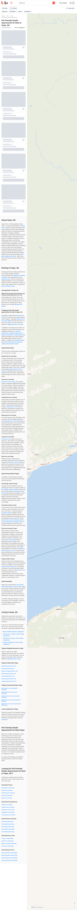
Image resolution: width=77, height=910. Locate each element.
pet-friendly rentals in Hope (9, 489)
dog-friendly (15, 491)
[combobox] (19, 3)
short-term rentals (10, 539)
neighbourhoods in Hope (14, 659)
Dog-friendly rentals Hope (8, 829)
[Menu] (72, 3)
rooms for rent (18, 570)
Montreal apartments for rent (9, 666)
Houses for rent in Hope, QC (10, 381)
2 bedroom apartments (15, 333)
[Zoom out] (74, 905)
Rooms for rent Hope (7, 798)
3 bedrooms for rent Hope (8, 812)
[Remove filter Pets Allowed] (31, 11)
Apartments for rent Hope (8, 787)
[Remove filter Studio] (22, 11)
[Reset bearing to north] (74, 907)
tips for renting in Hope (8, 286)
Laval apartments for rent (8, 668)
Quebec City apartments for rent (10, 671)
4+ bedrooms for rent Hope (8, 814)
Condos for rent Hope (7, 790)
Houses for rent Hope (7, 795)
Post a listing (63, 3)
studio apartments (19, 335)
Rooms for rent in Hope (15, 462)
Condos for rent (6, 439)
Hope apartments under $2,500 (9, 860)
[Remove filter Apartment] (7, 11)
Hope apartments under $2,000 (9, 857)
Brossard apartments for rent (9, 678)
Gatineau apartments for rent (9, 673)
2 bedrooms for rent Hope (8, 809)
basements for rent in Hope (12, 421)
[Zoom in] (74, 903)
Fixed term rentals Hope (8, 846)
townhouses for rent (12, 406)
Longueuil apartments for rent (9, 681)
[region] (52, 461)
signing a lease (6, 279)
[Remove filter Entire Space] (16, 11)
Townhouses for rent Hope (8, 792)
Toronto (4, 317)
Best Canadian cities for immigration (13, 631)
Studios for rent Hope (7, 804)
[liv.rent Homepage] (5, 3)
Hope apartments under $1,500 (9, 855)
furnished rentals (19, 340)
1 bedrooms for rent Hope (8, 807)
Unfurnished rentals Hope (8, 824)
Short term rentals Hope (8, 841)
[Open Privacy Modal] (11, 3)
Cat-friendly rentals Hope (8, 831)
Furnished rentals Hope (7, 821)
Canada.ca (5, 719)
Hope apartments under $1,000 (9, 852)
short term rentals (13, 344)
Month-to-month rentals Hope (9, 843)
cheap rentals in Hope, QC (9, 566)
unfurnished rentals (9, 342)
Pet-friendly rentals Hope (8, 826)
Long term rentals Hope (7, 838)
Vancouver (18, 315)
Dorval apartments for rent (8, 676)
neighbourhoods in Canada (15, 324)
